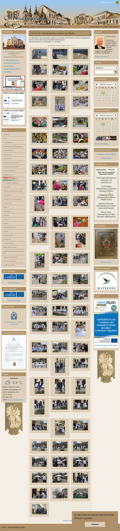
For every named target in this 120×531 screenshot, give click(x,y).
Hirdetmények (8, 150)
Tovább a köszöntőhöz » (102, 56)
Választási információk (11, 179)
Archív (6, 219)
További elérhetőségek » (11, 60)
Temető (6, 223)
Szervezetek (7, 159)
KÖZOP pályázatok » (14, 300)
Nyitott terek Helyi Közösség (13, 191)
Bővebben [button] (88, 518)
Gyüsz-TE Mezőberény (10, 257)
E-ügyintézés (8, 195)
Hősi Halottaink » (106, 262)
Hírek (5, 138)
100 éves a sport (8, 243)
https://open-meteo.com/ (15, 400)
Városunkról (7, 142)
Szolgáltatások (8, 175)
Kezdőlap (26, 27)
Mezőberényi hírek (9, 227)
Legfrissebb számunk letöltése (106, 154)
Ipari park (7, 187)
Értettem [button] (95, 524)
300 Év (6, 207)
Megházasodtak (101, 169)
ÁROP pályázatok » (14, 282)
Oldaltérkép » (8, 71)
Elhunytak (111, 169)
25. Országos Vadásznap (11, 183)
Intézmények (8, 154)
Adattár (5, 231)
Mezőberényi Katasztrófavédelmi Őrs (13, 252)
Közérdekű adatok (9, 171)
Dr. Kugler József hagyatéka (12, 199)
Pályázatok (7, 211)
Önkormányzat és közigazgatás (13, 146)
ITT (53, 42)
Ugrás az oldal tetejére (70, 520)
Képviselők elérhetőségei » (12, 63)
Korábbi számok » (106, 158)
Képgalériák (7, 239)
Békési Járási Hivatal (10, 247)
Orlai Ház (6, 215)
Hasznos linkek (8, 235)
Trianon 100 (7, 203)
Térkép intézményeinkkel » (12, 69)
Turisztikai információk (11, 167)
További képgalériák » (102, 143)
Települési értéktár (9, 265)
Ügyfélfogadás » (9, 66)
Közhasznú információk (11, 163)
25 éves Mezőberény (9, 261)
